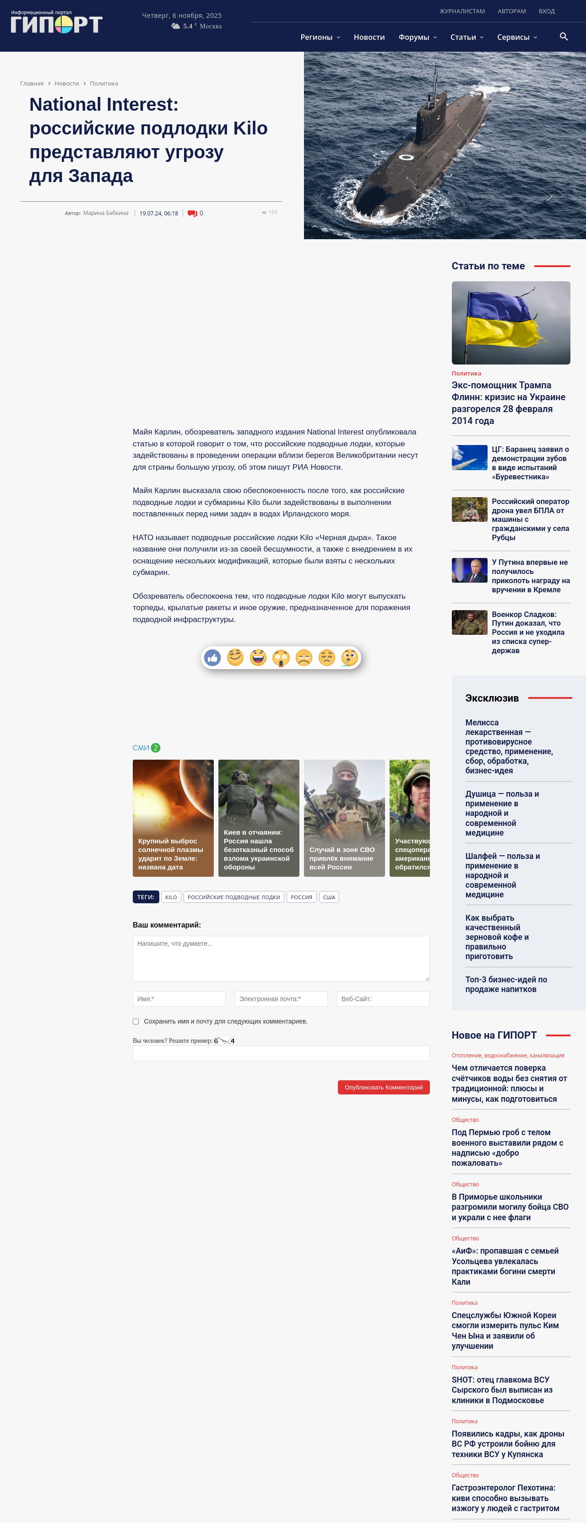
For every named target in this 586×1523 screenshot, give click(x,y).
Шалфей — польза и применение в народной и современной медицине (507, 818)
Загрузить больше (511, 1480)
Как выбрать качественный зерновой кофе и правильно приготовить (508, 867)
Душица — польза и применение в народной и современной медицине (507, 769)
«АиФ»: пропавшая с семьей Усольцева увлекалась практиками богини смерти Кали (508, 1155)
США (329, 897)
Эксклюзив (492, 674)
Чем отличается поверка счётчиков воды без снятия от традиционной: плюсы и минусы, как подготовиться (509, 1002)
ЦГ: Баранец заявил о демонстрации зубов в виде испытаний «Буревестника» (528, 461)
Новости (67, 83)
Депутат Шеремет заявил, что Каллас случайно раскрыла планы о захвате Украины (504, 1403)
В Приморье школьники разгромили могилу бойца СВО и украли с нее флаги (508, 1106)
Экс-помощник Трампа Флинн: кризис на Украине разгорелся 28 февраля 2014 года (508, 403)
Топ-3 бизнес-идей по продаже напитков (503, 907)
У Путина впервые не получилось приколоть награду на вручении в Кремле (529, 566)
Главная (32, 83)
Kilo (171, 897)
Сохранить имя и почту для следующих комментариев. (226, 1021)
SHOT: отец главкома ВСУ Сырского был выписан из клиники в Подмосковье (498, 1255)
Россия (301, 897)
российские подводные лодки (234, 897)
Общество (465, 1036)
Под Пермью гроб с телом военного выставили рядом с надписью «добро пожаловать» (506, 1056)
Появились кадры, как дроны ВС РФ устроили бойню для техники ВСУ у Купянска (509, 1304)
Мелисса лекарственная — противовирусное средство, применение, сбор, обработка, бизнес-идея (509, 716)
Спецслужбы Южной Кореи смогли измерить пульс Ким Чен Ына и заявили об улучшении (508, 1205)
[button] (564, 37)
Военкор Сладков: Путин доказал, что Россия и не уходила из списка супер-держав (529, 615)
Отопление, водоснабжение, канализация (508, 977)
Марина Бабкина (106, 213)
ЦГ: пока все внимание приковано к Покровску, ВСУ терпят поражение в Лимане (511, 1453)
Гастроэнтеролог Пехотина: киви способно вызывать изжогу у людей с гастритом (508, 1354)
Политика (104, 83)
